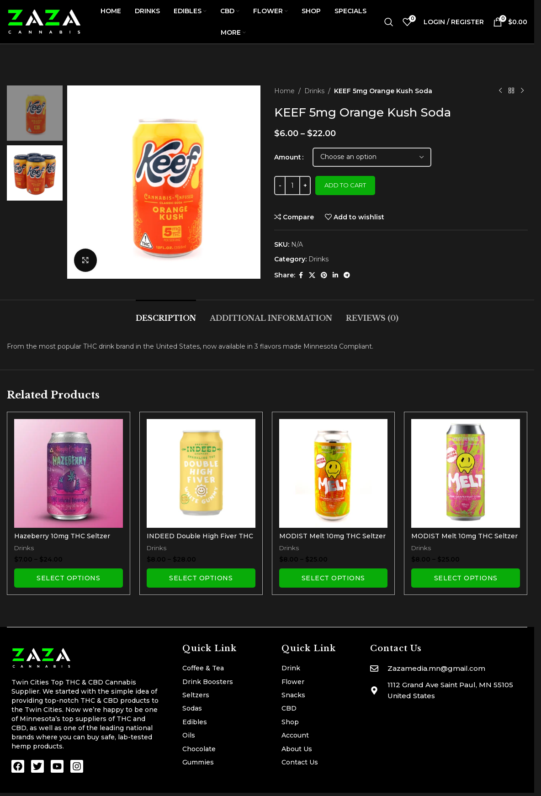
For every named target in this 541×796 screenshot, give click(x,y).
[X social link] (312, 275)
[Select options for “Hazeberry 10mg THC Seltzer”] (68, 578)
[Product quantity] (292, 185)
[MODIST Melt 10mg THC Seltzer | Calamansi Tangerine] (333, 473)
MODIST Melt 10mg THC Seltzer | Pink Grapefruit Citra (464, 540)
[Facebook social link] (300, 275)
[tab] (166, 314)
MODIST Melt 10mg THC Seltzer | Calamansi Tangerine (332, 540)
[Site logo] (44, 21)
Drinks (314, 91)
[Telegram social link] (347, 275)
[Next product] (521, 90)
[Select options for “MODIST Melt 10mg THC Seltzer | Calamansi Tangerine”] (333, 578)
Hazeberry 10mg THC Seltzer (62, 536)
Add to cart (345, 185)
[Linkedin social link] (335, 275)
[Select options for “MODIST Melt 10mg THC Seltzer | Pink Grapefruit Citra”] (465, 578)
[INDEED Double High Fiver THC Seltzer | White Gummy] (201, 473)
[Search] (389, 22)
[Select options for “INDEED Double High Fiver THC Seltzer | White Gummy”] (201, 578)
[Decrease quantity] (280, 185)
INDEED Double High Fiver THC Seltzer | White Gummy (200, 540)
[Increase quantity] (305, 185)
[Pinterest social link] (324, 275)
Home (284, 91)
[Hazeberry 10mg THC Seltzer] (68, 473)
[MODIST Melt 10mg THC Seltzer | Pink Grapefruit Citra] (465, 473)
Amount (287, 157)
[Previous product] (499, 90)
